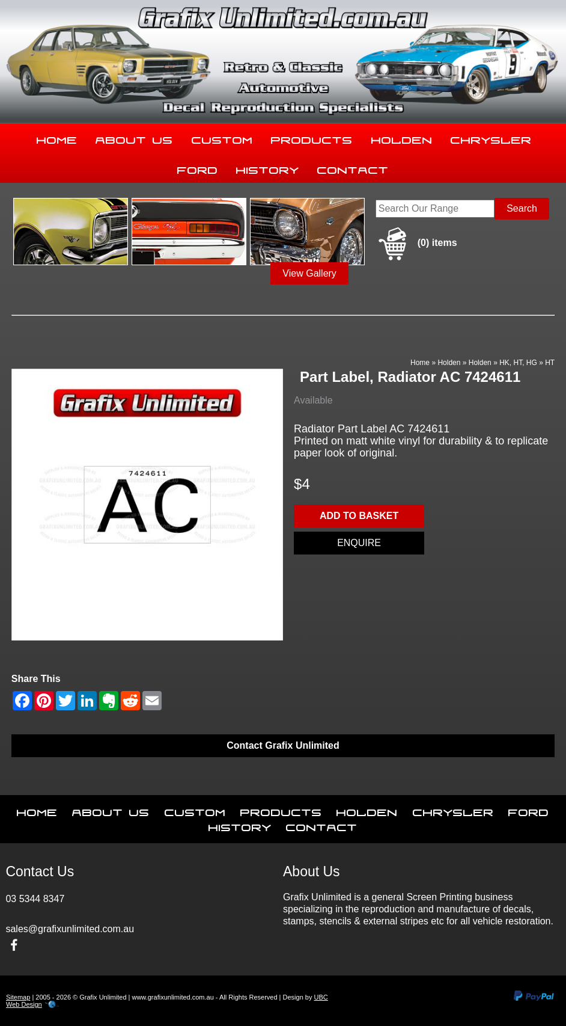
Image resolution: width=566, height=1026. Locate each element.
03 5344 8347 (34, 899)
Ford (197, 168)
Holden (402, 138)
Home (57, 138)
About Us (134, 138)
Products (312, 138)
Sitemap (18, 997)
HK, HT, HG (518, 362)
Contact (353, 168)
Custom (222, 138)
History (267, 168)
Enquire (359, 543)
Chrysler (491, 138)
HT (550, 362)
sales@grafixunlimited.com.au (69, 929)
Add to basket (359, 516)
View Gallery (309, 273)
